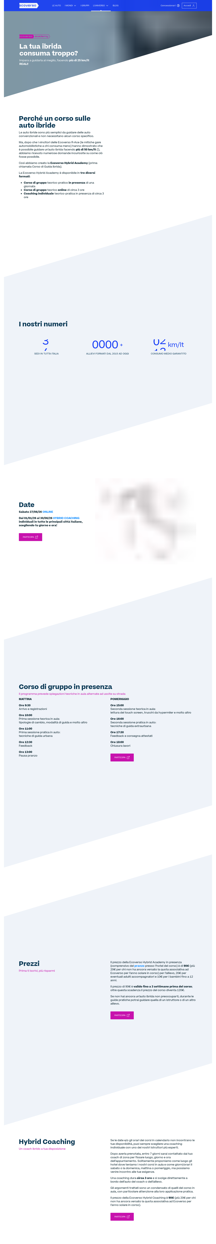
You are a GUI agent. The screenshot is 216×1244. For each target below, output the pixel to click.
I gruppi (85, 5)
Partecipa (30, 537)
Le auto (56, 5)
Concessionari (170, 5)
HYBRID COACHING (66, 518)
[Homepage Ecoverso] (29, 5)
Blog (116, 5)
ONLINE (48, 512)
